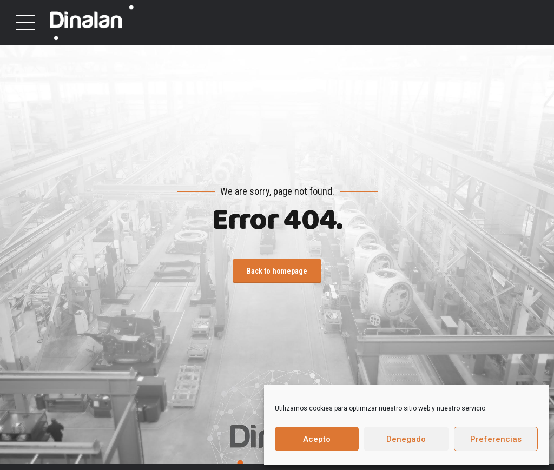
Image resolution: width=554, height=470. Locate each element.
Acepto (317, 439)
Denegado (406, 439)
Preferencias (496, 439)
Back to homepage (277, 271)
